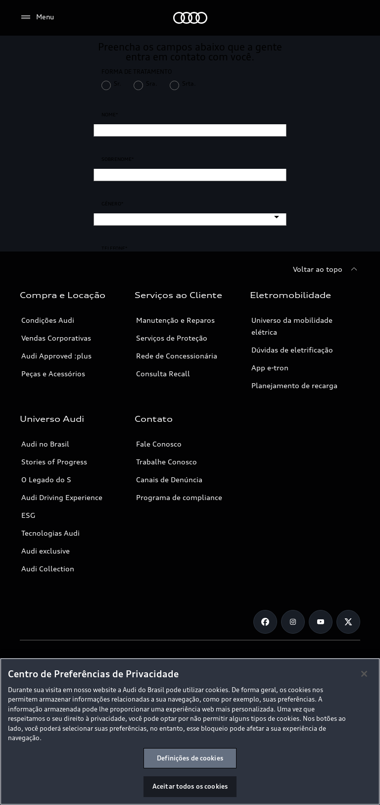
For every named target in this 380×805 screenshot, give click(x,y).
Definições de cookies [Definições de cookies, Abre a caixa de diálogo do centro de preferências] (190, 758)
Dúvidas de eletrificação (292, 350)
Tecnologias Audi (50, 533)
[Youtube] (320, 622)
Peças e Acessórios (53, 373)
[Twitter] (348, 622)
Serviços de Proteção (171, 338)
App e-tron (269, 367)
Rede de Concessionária (176, 356)
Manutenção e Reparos (175, 320)
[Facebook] (265, 622)
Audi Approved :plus (56, 356)
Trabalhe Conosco (166, 461)
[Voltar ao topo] (326, 269)
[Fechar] (364, 674)
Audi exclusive (45, 551)
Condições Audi (47, 320)
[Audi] (190, 18)
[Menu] (37, 17)
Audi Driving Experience (61, 497)
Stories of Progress (54, 461)
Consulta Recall (163, 373)
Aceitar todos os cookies (190, 786)
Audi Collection (47, 568)
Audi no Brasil (45, 444)
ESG (28, 515)
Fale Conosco (159, 444)
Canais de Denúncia (169, 479)
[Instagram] (293, 622)
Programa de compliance (179, 497)
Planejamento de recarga (294, 385)
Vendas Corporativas (56, 338)
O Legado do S (46, 479)
